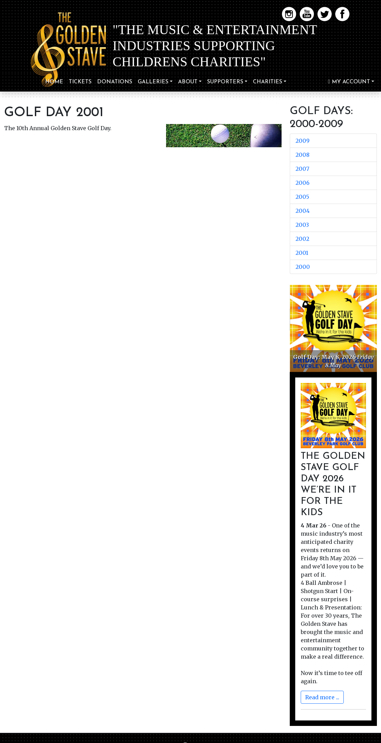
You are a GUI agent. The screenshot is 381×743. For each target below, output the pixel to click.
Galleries (153, 82)
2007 (302, 168)
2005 (302, 196)
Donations (114, 82)
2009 (303, 140)
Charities (267, 82)
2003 (302, 224)
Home (54, 82)
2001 (302, 252)
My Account (349, 82)
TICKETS (80, 82)
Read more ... (322, 697)
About (188, 82)
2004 (303, 210)
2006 (303, 182)
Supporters (225, 82)
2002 (302, 238)
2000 (303, 266)
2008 (303, 154)
